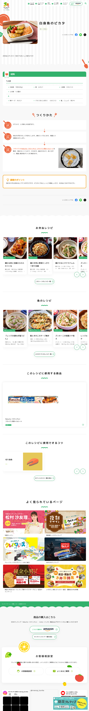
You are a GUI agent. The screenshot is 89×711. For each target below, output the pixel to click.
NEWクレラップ (8, 668)
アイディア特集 (9, 688)
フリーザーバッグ (44, 668)
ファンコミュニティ (54, 693)
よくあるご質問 (53, 686)
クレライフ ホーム (6, 528)
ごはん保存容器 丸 (44, 673)
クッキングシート (26, 670)
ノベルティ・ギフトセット (80, 675)
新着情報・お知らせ (54, 690)
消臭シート (59, 675)
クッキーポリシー (72, 696)
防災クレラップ (8, 670)
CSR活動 (52, 691)
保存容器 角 (42, 675)
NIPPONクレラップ (9, 675)
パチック (77, 668)
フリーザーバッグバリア (45, 670)
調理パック (25, 673)
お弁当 (44, 29)
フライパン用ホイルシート (28, 668)
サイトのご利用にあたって (74, 688)
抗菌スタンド (60, 673)
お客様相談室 (53, 688)
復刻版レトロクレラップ (10, 673)
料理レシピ (14, 528)
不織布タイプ (60, 670)
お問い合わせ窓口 (54, 695)
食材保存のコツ (9, 686)
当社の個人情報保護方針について (75, 692)
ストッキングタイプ (61, 668)
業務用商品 (77, 673)
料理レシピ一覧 (30, 690)
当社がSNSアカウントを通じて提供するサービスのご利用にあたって (78, 690)
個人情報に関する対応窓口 (74, 694)
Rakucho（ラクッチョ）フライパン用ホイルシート (38, 149)
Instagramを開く (20, 641)
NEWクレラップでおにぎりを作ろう (34, 693)
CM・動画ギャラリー (55, 3)
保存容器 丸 (42, 677)
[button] (83, 275)
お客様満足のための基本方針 (74, 686)
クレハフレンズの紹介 (79, 677)
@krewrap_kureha (37, 615)
